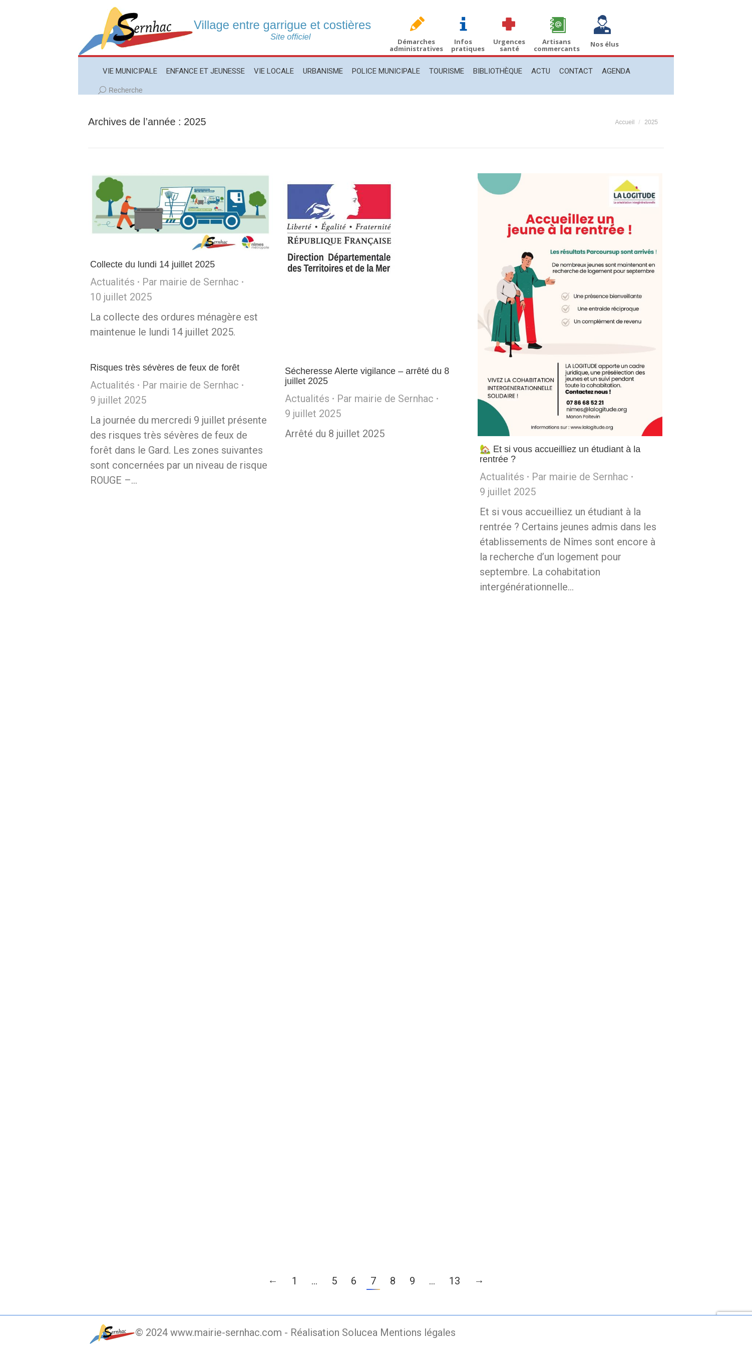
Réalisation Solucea (334, 1332)
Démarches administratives (416, 45)
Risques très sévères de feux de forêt (164, 368)
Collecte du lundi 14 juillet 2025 (152, 264)
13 (454, 1281)
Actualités (112, 282)
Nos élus (604, 44)
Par (190, 282)
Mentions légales (418, 1332)
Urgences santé (509, 45)
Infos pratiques (468, 45)
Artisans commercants (557, 45)
